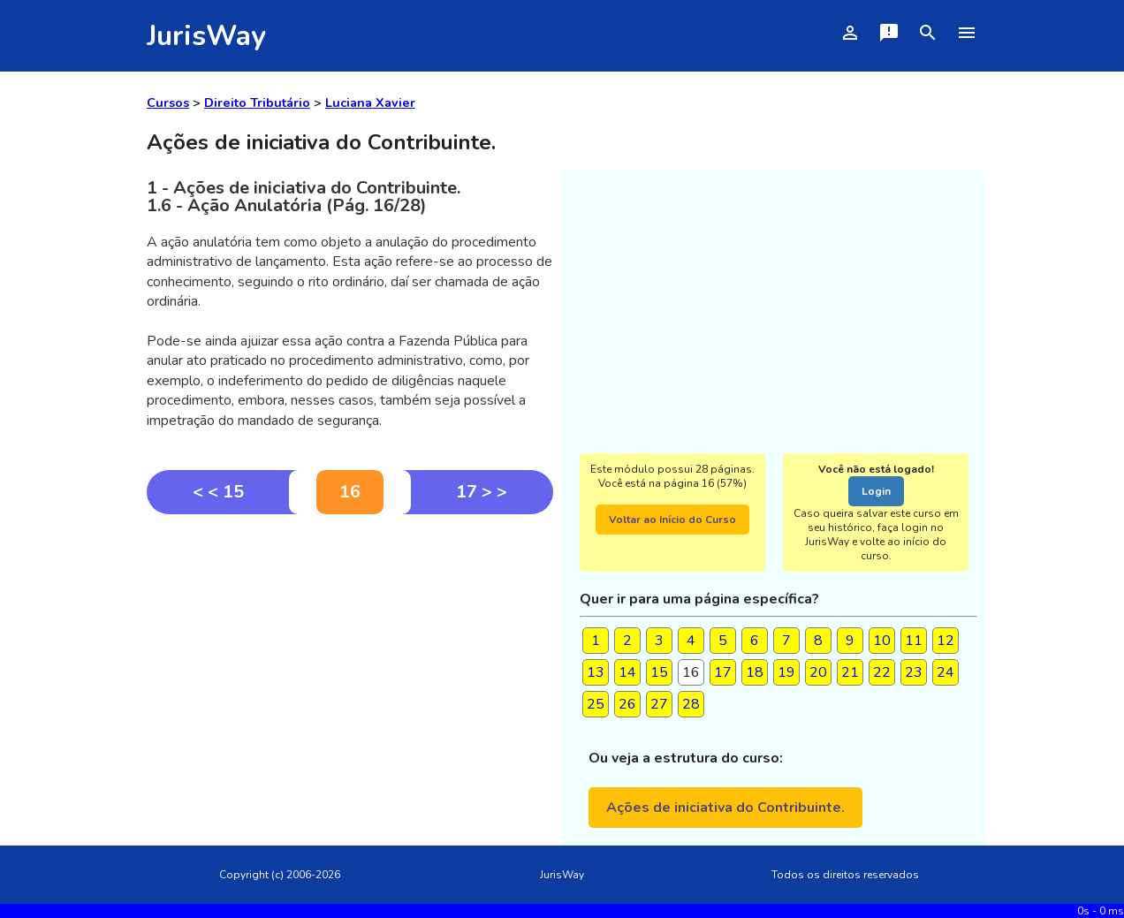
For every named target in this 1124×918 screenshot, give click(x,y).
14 (627, 672)
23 (914, 672)
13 (595, 672)
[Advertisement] (350, 646)
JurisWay (206, 36)
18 (754, 672)
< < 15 (218, 492)
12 (945, 640)
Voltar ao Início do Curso (672, 519)
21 (850, 672)
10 (882, 640)
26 (627, 704)
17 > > (481, 492)
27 (659, 704)
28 (691, 704)
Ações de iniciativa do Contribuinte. (725, 807)
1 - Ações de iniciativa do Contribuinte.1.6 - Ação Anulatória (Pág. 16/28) (303, 196)
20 (818, 672)
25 (595, 704)
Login (876, 491)
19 (786, 672)
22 (882, 672)
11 (914, 640)
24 (945, 672)
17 (723, 672)
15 (659, 672)
